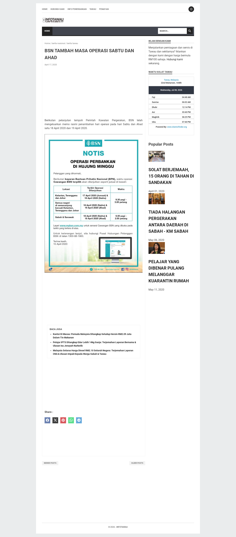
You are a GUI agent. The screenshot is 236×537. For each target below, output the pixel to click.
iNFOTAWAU (122, 527)
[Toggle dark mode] (191, 9)
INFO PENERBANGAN (77, 9)
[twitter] (55, 421)
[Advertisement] (94, 93)
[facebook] (47, 421)
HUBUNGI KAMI (57, 9)
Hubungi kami (175, 59)
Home (45, 9)
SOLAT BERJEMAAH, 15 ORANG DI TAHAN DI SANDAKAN (171, 176)
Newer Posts (50, 463)
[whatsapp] (71, 421)
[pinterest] (63, 421)
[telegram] (79, 421)
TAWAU (92, 9)
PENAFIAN (104, 9)
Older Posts (137, 463)
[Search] (172, 31)
